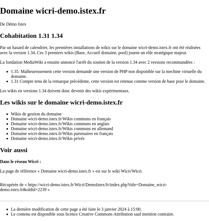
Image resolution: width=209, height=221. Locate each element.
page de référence (21, 171)
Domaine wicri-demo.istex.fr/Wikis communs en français (61, 118)
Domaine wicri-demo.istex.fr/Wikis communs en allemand (62, 128)
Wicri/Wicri (131, 171)
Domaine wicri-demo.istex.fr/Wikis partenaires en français (62, 133)
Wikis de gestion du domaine (36, 114)
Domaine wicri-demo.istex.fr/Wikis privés (47, 138)
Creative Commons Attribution (106, 214)
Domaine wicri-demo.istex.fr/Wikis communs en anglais (60, 123)
